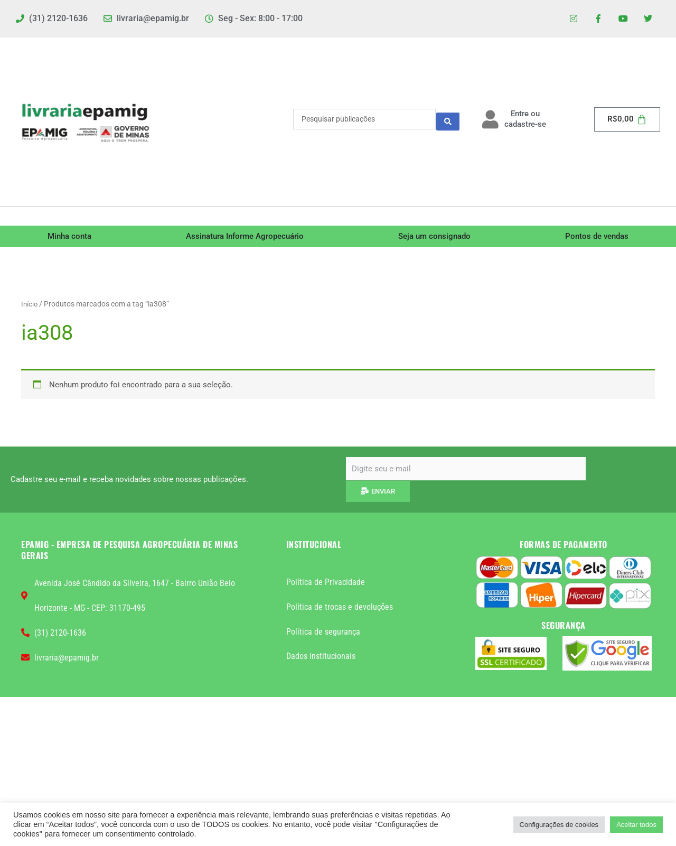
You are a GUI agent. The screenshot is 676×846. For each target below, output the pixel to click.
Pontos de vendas (596, 238)
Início (30, 306)
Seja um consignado (434, 238)
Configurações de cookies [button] (559, 825)
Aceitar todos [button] (636, 825)
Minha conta (69, 238)
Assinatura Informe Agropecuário (245, 238)
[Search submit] (447, 122)
